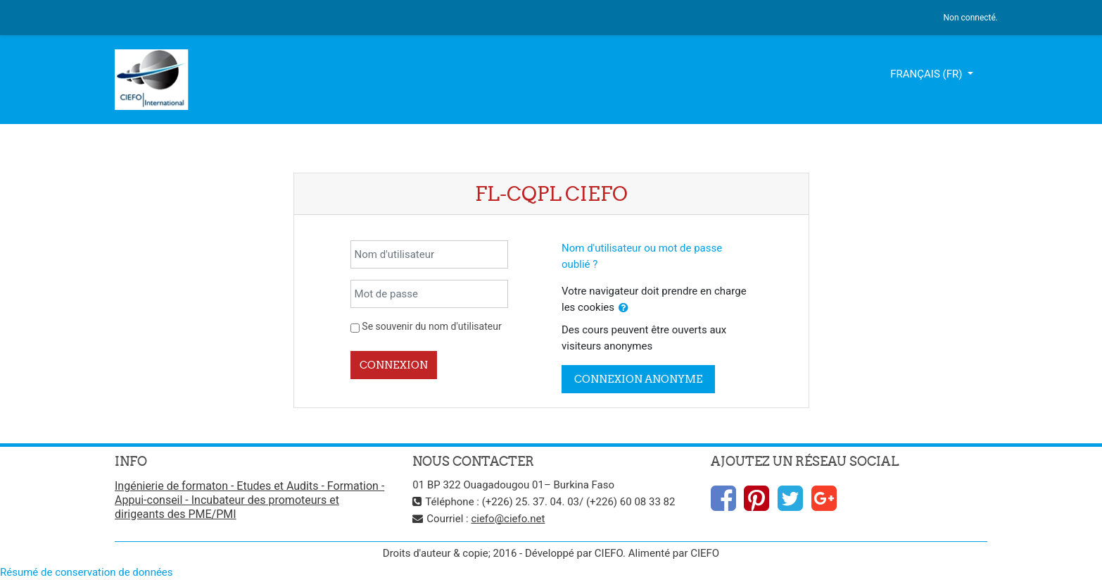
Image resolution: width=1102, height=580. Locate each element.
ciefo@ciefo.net (508, 518)
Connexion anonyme (638, 378)
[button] (623, 308)
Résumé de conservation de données (86, 572)
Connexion (394, 364)
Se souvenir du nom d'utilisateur (431, 326)
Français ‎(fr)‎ (927, 74)
